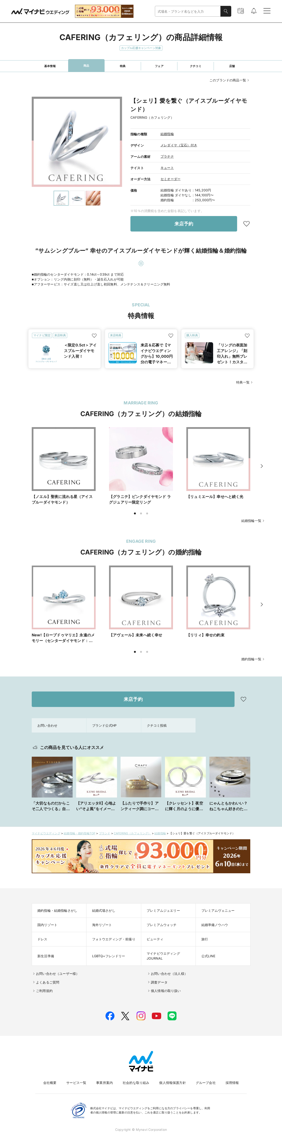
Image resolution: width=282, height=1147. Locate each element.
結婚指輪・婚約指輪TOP (79, 833)
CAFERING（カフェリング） (132, 833)
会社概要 (50, 1083)
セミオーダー (170, 179)
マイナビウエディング (46, 833)
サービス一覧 (76, 1083)
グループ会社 (206, 1083)
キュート (167, 168)
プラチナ (167, 156)
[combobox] (188, 11)
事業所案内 (104, 1083)
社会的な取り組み (136, 1083)
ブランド (104, 833)
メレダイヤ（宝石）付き (179, 145)
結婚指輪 (167, 134)
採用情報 (232, 1083)
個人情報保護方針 (172, 1083)
